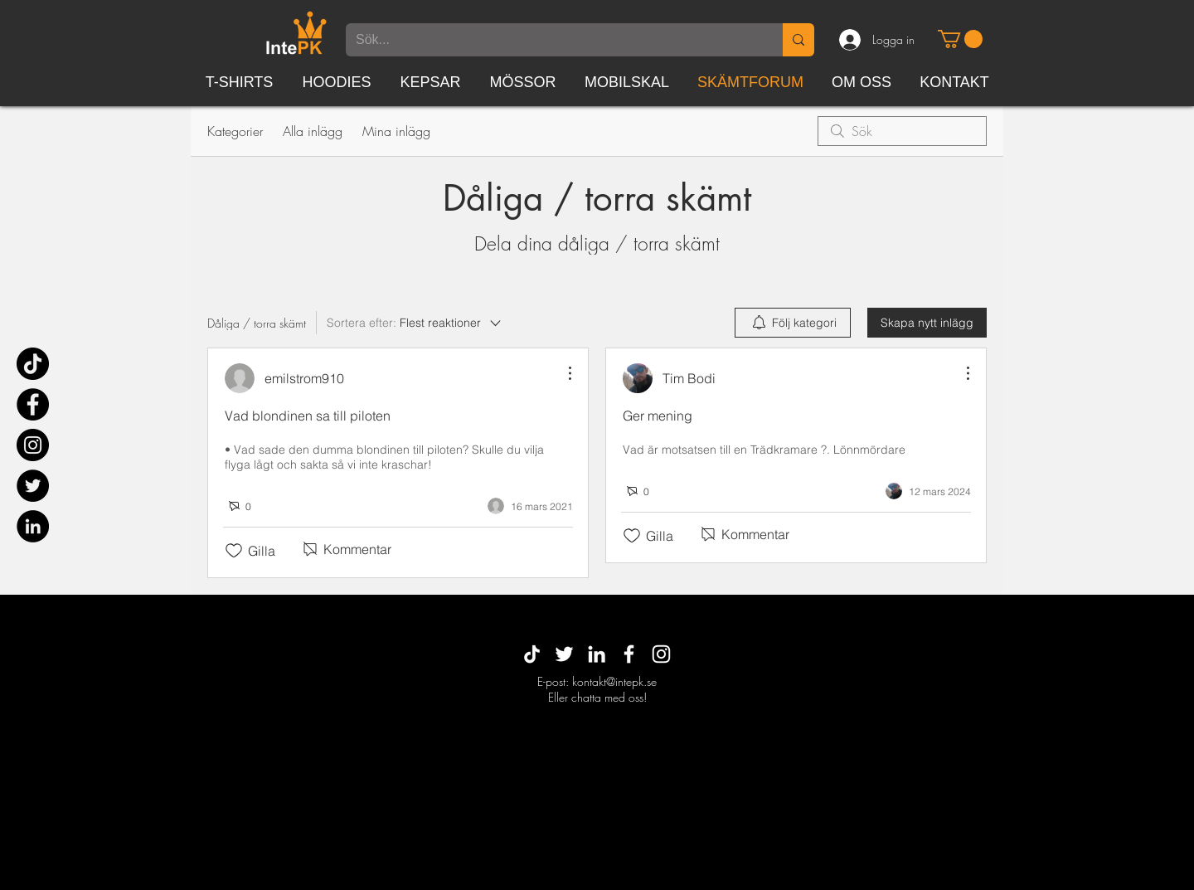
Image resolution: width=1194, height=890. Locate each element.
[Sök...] (552, 39)
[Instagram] (33, 445)
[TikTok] (33, 364)
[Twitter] (33, 485)
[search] (902, 131)
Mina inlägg (396, 131)
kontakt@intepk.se (614, 681)
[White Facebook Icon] (629, 654)
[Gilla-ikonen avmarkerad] (234, 551)
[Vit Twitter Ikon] (564, 654)
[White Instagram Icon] (661, 654)
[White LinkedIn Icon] (597, 654)
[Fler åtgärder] (561, 373)
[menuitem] (793, 323)
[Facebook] (33, 404)
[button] (960, 39)
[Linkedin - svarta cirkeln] (33, 526)
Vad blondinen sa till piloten (308, 415)
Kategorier (235, 131)
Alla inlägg (312, 131)
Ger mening (657, 415)
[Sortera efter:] (415, 323)
